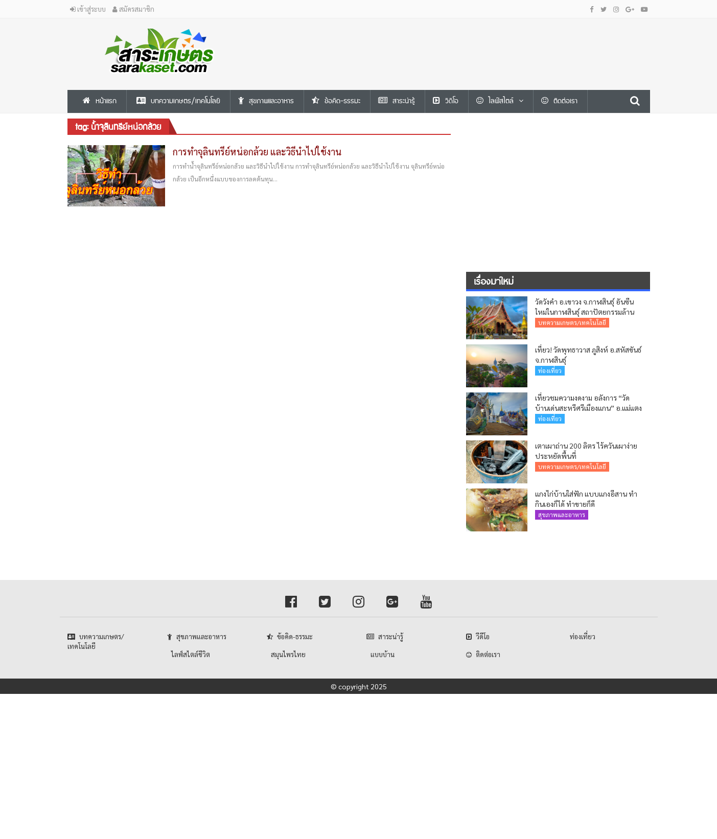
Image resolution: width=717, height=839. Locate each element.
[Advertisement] (458, 41)
